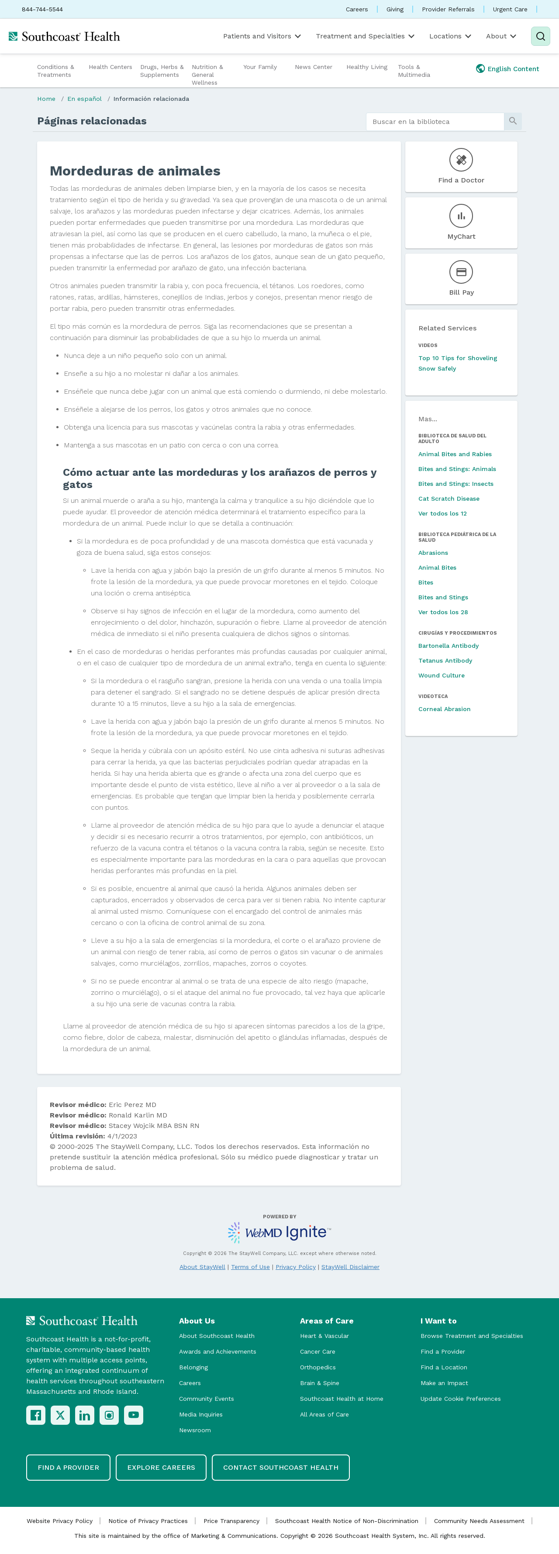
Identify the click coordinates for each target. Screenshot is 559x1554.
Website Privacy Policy (60, 1520)
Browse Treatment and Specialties (472, 1335)
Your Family (260, 66)
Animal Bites (437, 567)
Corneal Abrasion (444, 708)
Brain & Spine (319, 1382)
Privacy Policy (296, 1266)
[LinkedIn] (84, 1415)
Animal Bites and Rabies (455, 453)
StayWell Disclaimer (350, 1266)
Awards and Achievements (217, 1351)
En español (84, 98)
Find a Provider (443, 1351)
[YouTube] (133, 1415)
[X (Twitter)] (60, 1415)
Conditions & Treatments (55, 70)
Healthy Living (366, 66)
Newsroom (195, 1430)
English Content (513, 69)
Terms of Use (250, 1266)
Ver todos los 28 (443, 612)
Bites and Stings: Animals (457, 468)
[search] (435, 121)
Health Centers (110, 66)
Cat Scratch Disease (449, 498)
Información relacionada (151, 98)
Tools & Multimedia (414, 70)
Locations (451, 36)
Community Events (206, 1398)
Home (46, 98)
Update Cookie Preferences (461, 1398)
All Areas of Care (324, 1414)
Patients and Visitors (263, 36)
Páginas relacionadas (92, 121)
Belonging (193, 1367)
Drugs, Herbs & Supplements (162, 70)
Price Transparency (231, 1520)
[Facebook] (35, 1415)
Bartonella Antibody (448, 645)
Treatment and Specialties (366, 36)
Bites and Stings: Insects (455, 483)
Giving (395, 9)
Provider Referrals (448, 9)
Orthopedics (318, 1367)
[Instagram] (109, 1415)
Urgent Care (510, 9)
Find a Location (444, 1367)
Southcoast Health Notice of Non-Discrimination (346, 1520)
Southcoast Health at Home (341, 1398)
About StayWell (202, 1266)
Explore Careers (161, 1467)
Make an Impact (444, 1382)
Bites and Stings (443, 597)
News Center (313, 66)
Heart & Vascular (324, 1335)
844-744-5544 (42, 9)
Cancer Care (317, 1351)
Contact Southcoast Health (280, 1467)
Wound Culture (441, 675)
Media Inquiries (201, 1414)
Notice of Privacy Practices (148, 1520)
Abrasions (433, 552)
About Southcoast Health (217, 1335)
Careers (357, 9)
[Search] (540, 36)
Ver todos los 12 (442, 513)
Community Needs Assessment (479, 1520)
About (502, 36)
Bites (425, 582)
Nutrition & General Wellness (207, 74)
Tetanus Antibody (445, 660)
